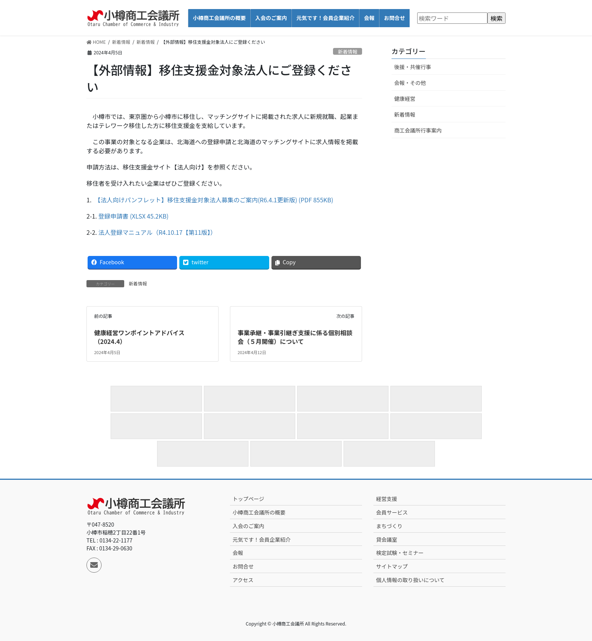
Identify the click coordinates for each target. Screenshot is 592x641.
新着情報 (347, 51)
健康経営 (404, 98)
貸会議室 (386, 539)
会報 (238, 552)
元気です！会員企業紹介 (262, 539)
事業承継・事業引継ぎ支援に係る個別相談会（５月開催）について (294, 336)
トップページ (248, 498)
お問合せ (243, 566)
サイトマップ (392, 566)
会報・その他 (410, 82)
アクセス (243, 580)
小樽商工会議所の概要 (259, 512)
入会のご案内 (248, 526)
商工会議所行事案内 (418, 130)
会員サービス (392, 512)
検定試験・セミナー (400, 552)
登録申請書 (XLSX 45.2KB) (133, 215)
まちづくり (389, 526)
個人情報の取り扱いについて (410, 580)
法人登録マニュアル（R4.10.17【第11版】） (157, 232)
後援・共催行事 (412, 67)
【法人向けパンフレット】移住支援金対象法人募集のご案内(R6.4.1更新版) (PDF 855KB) (215, 199)
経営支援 (386, 498)
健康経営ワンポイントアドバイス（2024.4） (139, 336)
